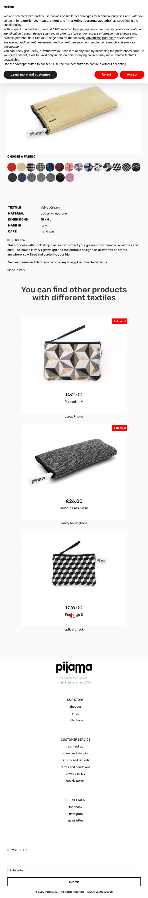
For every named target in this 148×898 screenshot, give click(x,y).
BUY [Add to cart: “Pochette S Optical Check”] (73, 616)
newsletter (75, 820)
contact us (75, 746)
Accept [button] (132, 74)
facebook (75, 807)
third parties (81, 29)
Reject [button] (106, 74)
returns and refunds (75, 760)
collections (75, 720)
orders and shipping (75, 753)
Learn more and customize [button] (30, 74)
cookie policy (75, 781)
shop (75, 713)
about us (75, 707)
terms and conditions (75, 767)
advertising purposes (100, 38)
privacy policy (75, 774)
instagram (75, 814)
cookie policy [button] (12, 25)
